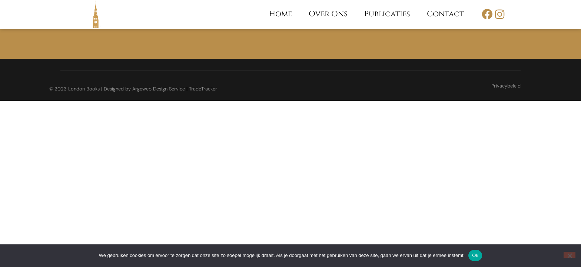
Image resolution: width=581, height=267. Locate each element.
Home (280, 14)
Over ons (328, 14)
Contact (445, 14)
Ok (475, 255)
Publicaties (387, 14)
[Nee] (569, 255)
